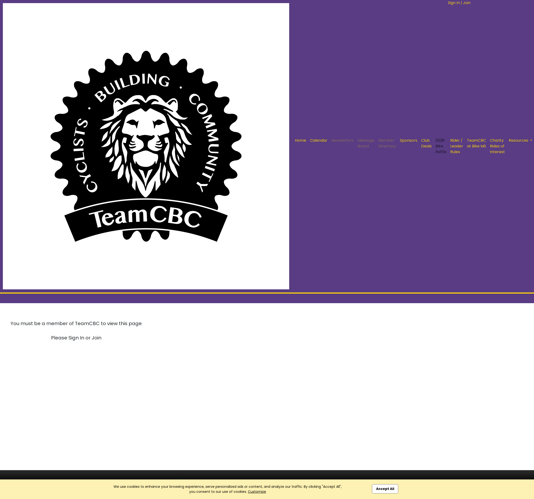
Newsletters (342, 140)
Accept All (385, 488)
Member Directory (387, 143)
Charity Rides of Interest (497, 146)
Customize (257, 491)
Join (467, 2)
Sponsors (408, 140)
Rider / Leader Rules (456, 146)
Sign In (454, 2)
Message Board (366, 143)
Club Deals (426, 143)
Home (300, 140)
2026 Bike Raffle (440, 146)
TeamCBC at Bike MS (476, 143)
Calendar (318, 140)
